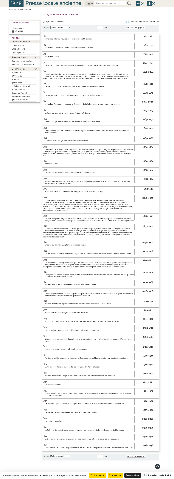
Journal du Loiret (52, 57)
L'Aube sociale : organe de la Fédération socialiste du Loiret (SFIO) (72, 330)
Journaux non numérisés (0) (23, 64)
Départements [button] (18, 69)
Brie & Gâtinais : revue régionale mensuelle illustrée (66, 313)
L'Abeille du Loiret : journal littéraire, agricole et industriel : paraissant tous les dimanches (82, 65)
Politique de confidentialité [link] (157, 475)
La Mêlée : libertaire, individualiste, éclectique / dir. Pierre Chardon (72, 367)
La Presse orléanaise (53, 421)
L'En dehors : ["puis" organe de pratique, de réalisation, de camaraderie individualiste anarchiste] (84, 403)
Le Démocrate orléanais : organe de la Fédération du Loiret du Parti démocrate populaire (82, 439)
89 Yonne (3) (17, 76)
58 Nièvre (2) (17, 83)
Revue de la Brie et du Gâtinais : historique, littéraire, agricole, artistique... (75, 191)
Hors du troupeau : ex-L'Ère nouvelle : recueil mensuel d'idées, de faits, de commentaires (82, 321)
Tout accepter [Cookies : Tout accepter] (98, 475)
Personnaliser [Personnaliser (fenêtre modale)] (132, 475)
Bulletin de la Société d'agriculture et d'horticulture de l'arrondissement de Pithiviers (80, 376)
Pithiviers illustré (51, 164)
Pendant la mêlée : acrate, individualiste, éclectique (66, 349)
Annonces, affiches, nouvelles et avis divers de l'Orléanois (68, 39)
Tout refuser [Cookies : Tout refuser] (115, 475)
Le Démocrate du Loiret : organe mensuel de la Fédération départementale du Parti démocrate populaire (89, 448)
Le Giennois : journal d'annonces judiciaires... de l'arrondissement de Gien (75, 86)
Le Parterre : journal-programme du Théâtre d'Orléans (67, 113)
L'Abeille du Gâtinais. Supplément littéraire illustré (65, 245)
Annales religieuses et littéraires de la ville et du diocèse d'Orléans (72, 122)
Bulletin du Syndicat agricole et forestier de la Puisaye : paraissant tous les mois (78, 304)
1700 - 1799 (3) (18, 45)
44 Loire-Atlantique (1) (21, 96)
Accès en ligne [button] (19, 57)
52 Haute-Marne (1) (20, 100)
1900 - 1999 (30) (18, 53)
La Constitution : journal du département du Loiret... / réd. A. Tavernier (74, 95)
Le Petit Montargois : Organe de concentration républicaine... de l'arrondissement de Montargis (84, 430)
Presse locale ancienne (53, 3)
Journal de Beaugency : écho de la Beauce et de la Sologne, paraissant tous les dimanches (82, 104)
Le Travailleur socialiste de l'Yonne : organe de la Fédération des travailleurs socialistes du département (88, 254)
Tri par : (47, 28)
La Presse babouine (53, 385)
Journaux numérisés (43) (22, 61)
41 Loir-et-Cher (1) (19, 93)
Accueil (12, 10)
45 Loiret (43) (17, 72)
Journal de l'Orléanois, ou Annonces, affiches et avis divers (69, 48)
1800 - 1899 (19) (18, 49)
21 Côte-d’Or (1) (18, 90)
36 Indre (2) (16, 79)
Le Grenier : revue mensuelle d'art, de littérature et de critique (71, 412)
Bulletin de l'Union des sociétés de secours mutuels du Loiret (70, 285)
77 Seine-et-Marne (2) (21, 86)
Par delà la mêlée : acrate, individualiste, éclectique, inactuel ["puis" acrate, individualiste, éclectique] (86, 358)
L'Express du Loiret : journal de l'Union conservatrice (66, 141)
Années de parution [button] (21, 41)
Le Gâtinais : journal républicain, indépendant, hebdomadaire (70, 173)
